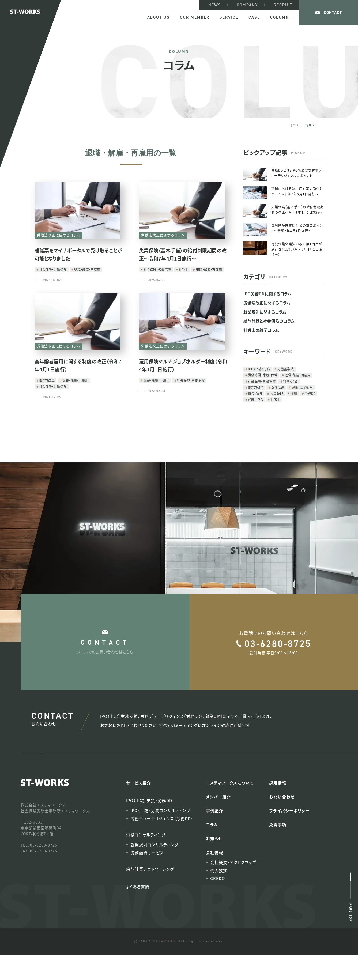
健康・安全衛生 (302, 387)
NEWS (214, 5)
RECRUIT (283, 5)
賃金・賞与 (255, 393)
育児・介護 (290, 381)
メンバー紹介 (218, 796)
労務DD (310, 393)
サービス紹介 (138, 783)
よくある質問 (137, 886)
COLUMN (279, 17)
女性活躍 (277, 387)
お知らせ (214, 838)
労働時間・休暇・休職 (262, 375)
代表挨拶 (218, 870)
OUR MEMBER (194, 17)
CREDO (217, 878)
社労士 (183, 269)
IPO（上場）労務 (259, 369)
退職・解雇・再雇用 (87, 269)
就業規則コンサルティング (154, 844)
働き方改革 (47, 380)
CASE (254, 17)
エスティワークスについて (229, 783)
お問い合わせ (282, 796)
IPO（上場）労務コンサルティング (160, 810)
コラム (212, 824)
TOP (294, 125)
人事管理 (276, 393)
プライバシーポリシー (289, 810)
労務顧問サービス (147, 852)
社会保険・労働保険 (53, 269)
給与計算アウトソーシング (150, 869)
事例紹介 (214, 810)
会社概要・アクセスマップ (233, 862)
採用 (294, 393)
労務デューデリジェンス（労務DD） (161, 818)
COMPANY (247, 5)
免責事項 (277, 824)
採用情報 (277, 783)
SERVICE (229, 17)
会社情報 (214, 852)
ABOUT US (158, 17)
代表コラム (255, 399)
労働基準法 (285, 369)
